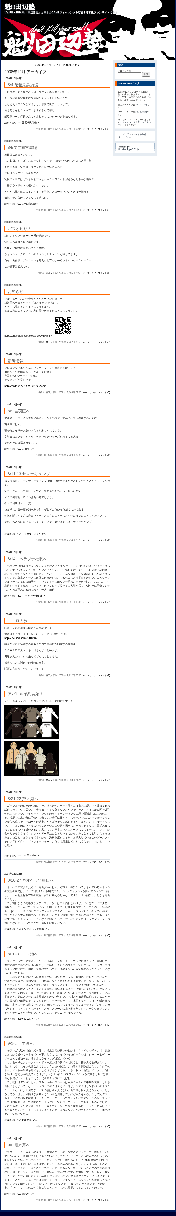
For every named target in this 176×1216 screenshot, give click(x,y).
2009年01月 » (71, 65)
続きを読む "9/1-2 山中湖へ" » (20, 1120)
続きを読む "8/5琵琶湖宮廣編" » (21, 203)
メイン (57, 65)
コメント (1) (104, 273)
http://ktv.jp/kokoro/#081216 (20, 638)
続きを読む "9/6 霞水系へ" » (19, 1193)
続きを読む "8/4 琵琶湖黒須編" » (21, 122)
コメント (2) (104, 1200)
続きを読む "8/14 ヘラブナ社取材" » (24, 595)
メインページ (128, 122)
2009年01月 (141, 112)
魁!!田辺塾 (19, 6)
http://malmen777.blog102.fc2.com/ (25, 385)
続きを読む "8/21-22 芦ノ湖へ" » (21, 855)
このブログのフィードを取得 (132, 134)
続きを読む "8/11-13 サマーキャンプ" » (25, 534)
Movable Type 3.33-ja (128, 149)
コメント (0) (104, 129)
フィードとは (125, 137)
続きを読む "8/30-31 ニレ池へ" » (21, 1018)
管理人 (49, 273)
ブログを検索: (125, 71)
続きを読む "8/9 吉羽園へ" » (19, 448)
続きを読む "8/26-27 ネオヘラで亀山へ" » (26, 929)
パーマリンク (89, 129)
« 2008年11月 (43, 65)
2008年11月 (141, 104)
